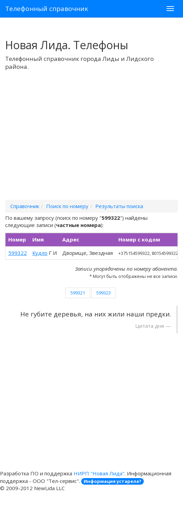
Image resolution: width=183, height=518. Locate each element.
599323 (103, 293)
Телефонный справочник (46, 8)
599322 (17, 252)
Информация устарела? (112, 481)
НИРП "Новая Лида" (99, 473)
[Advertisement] (91, 144)
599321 (78, 293)
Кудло (39, 252)
